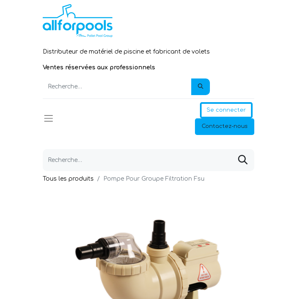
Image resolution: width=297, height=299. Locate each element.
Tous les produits (68, 179)
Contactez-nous (225, 126)
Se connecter (226, 110)
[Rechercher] (200, 86)
